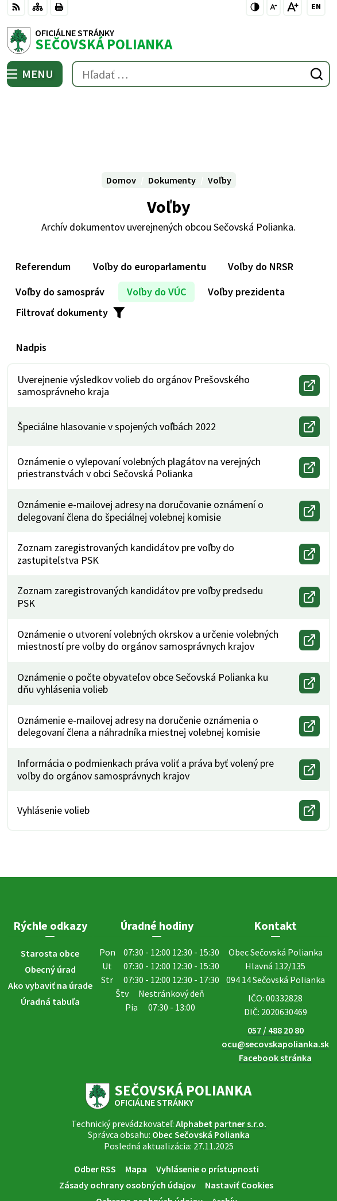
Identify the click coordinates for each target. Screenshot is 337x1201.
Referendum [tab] (43, 200)
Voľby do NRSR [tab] (260, 200)
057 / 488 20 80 (275, 964)
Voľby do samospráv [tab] (60, 225)
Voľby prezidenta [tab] (246, 225)
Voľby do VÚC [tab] (156, 225)
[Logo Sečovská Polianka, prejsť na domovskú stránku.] (168, 41)
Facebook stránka (275, 991)
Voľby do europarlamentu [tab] (149, 200)
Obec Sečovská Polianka (201, 1068)
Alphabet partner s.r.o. (221, 1057)
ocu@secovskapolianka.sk (275, 978)
